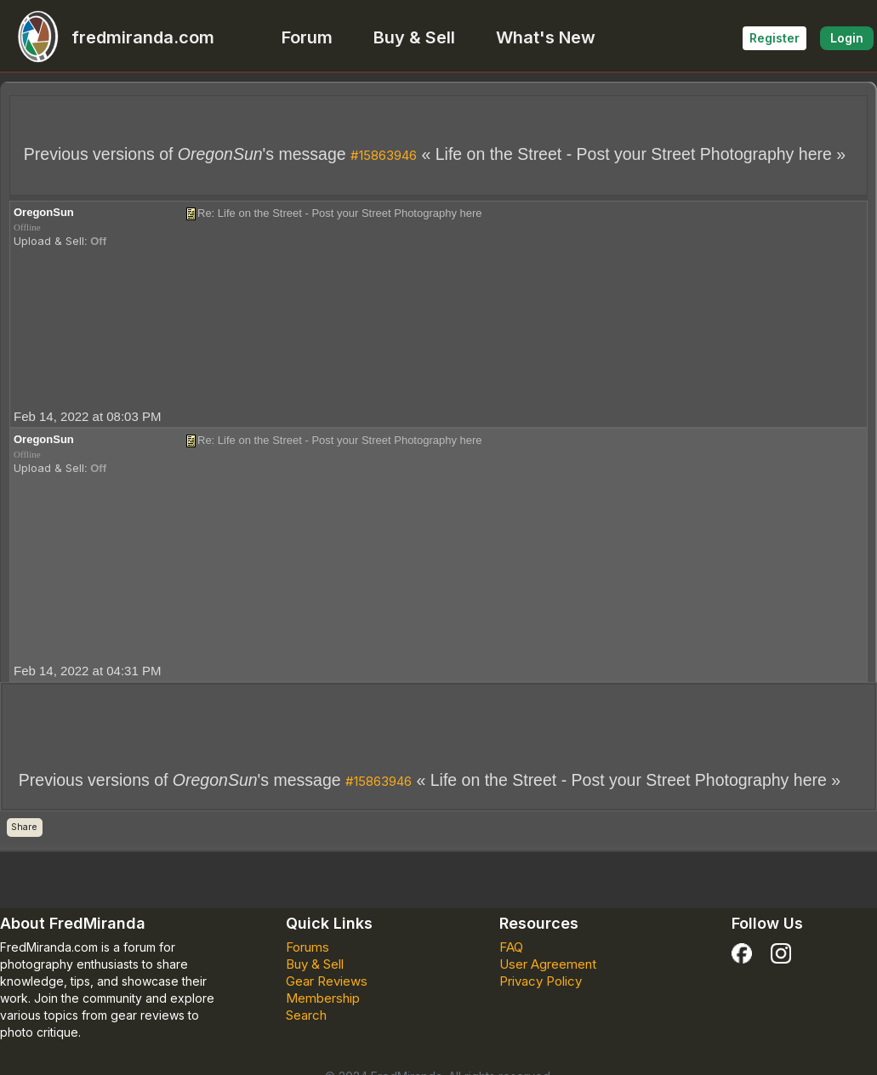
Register (774, 38)
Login (846, 38)
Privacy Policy (540, 981)
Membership (323, 998)
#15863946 (383, 155)
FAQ (511, 947)
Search (306, 1015)
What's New (545, 37)
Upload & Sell (49, 240)
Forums (307, 947)
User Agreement (547, 964)
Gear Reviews (326, 981)
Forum (307, 37)
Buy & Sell (414, 37)
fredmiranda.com (108, 37)
